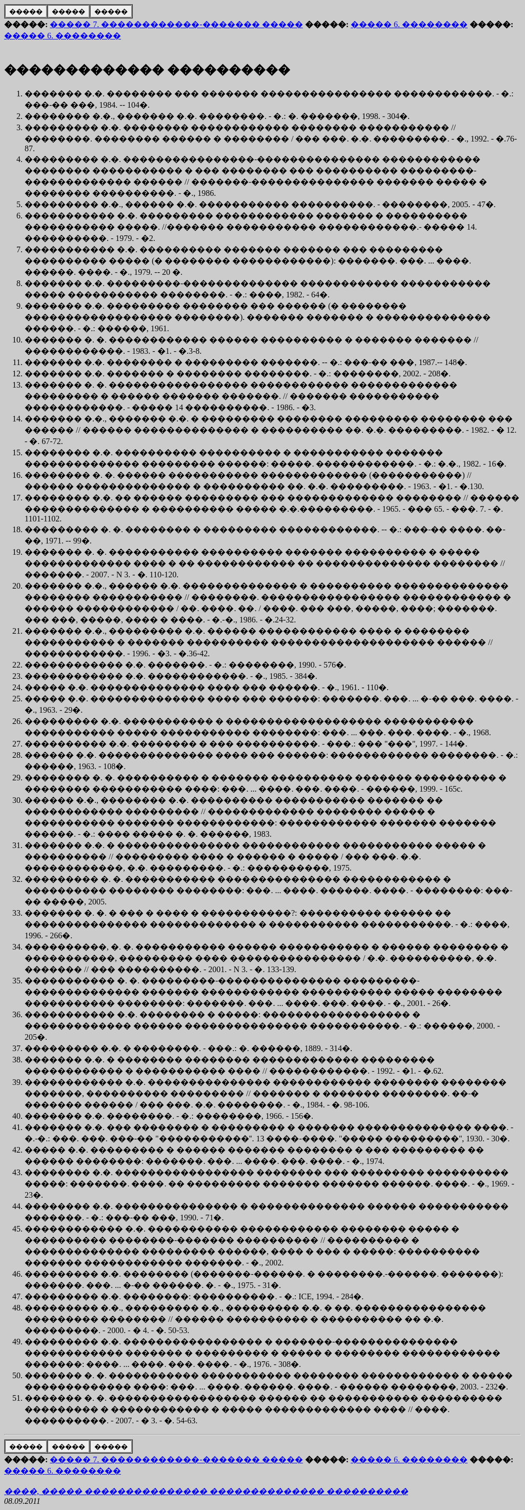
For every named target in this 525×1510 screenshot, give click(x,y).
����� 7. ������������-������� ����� (176, 24)
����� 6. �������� (409, 24)
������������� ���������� (147, 69)
